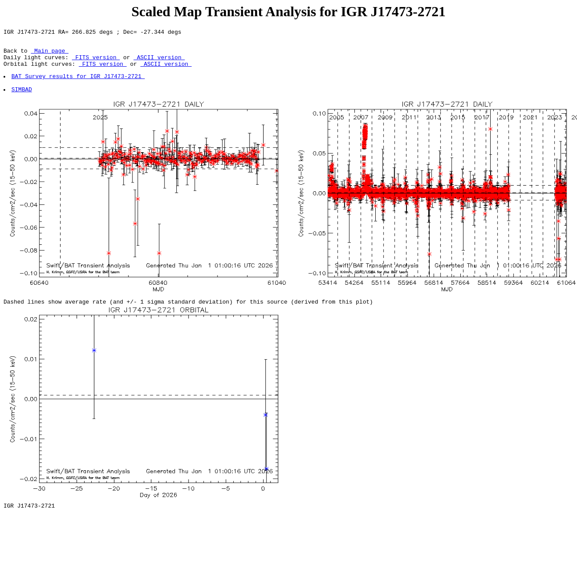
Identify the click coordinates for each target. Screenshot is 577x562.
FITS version (96, 62)
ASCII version (159, 62)
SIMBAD (22, 100)
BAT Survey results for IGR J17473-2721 (78, 84)
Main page (49, 54)
